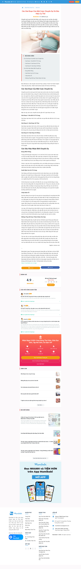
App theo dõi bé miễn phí (44, 558)
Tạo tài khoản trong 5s (40, 357)
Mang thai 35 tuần (27, 306)
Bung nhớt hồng (29, 70)
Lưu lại (30, 268)
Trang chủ (27, 516)
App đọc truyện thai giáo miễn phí (44, 530)
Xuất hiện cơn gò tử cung (31, 73)
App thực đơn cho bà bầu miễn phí (44, 534)
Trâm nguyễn (28, 293)
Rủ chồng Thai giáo (29, 537)
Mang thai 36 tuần (27, 294)
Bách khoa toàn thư (29, 7)
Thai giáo (13, 1)
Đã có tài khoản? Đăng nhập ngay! (40, 361)
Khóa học (37, 1)
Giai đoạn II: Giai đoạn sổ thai (32, 63)
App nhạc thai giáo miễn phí (43, 527)
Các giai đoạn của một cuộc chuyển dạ (33, 58)
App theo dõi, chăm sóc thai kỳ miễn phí (44, 523)
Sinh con (38, 7)
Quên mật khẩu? (40, 364)
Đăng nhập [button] (71, 1)
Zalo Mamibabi (14, 537)
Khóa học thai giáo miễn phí (43, 519)
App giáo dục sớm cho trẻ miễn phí (44, 551)
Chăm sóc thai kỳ (21, 1)
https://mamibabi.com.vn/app (29, 263)
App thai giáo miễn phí (44, 516)
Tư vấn (27, 527)
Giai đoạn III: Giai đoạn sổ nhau (33, 66)
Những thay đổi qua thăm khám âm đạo (35, 78)
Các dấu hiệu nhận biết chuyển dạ (32, 68)
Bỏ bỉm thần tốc (30, 540)
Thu (26, 305)
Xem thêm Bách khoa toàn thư (40, 458)
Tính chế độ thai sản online (44, 538)
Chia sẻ (50, 267)
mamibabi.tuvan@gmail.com (62, 525)
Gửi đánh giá (51, 284)
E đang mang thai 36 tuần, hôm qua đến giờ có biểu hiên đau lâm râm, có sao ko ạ (38, 298)
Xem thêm (41, 405)
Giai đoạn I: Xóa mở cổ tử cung (33, 61)
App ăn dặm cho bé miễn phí (44, 555)
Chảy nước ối (28, 75)
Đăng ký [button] (77, 1)
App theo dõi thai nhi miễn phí (44, 542)
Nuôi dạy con (30, 1)
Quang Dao (27, 319)
